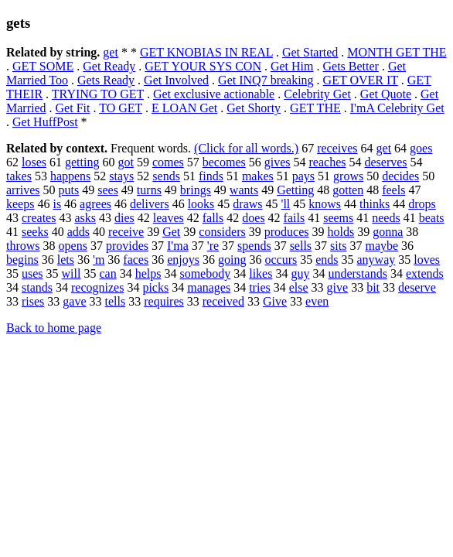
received (223, 301)
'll (286, 203)
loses (34, 162)
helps (148, 273)
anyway (376, 259)
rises (33, 301)
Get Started (310, 52)
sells (301, 245)
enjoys (183, 259)
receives (337, 148)
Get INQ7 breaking (266, 80)
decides (400, 176)
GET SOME (42, 66)
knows (324, 203)
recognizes (97, 287)
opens (73, 245)
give (338, 287)
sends (166, 176)
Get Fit (73, 107)
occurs (280, 259)
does (253, 217)
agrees (95, 203)
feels (393, 189)
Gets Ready (106, 80)
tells (115, 301)
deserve (417, 287)
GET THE (315, 107)
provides (127, 245)
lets (65, 259)
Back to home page (53, 327)
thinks (374, 203)
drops (422, 203)
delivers (149, 203)
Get (171, 231)
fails (294, 217)
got (125, 162)
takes (19, 176)
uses (32, 273)
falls (213, 217)
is (57, 203)
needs (386, 217)
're (213, 245)
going (232, 259)
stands (37, 287)
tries (260, 287)
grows (348, 176)
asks (85, 217)
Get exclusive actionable (213, 94)
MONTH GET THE (396, 52)
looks (201, 203)
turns (149, 189)
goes (421, 148)
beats (431, 217)
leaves (168, 217)
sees (107, 189)
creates (39, 217)
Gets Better (350, 66)
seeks (35, 231)
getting (82, 162)
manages (208, 287)
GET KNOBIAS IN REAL (206, 52)
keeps (20, 203)
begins (22, 259)
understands (357, 273)
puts (69, 189)
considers (222, 231)
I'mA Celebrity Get (397, 107)
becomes (224, 162)
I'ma (178, 245)
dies (124, 217)
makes (258, 176)
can (107, 273)
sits (338, 245)
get (110, 52)
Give (275, 301)
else (298, 287)
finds (211, 176)
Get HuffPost (45, 121)
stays (121, 176)
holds (340, 231)
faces (135, 259)
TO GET (120, 107)
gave (74, 301)
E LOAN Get (184, 107)
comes (168, 162)
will (71, 273)
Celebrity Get (317, 94)
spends (254, 245)
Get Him (292, 66)
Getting (295, 189)
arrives (23, 189)
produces (286, 231)
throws (23, 245)
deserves (386, 162)
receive (126, 231)
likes (260, 273)
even (317, 301)
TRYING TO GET (98, 94)
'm (98, 259)
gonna (388, 231)
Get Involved (176, 80)
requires (164, 301)
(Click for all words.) (246, 148)
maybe (381, 245)
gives (277, 162)
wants (244, 189)
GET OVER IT (360, 80)
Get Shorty (253, 107)
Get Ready (109, 66)
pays (303, 176)
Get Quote (385, 94)
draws (247, 203)
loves (427, 259)
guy (300, 273)
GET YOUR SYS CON (203, 66)
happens (70, 176)
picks (155, 287)
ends (326, 259)
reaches (327, 162)
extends (425, 273)
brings (195, 189)
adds (78, 231)
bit (373, 287)
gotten (347, 189)
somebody (204, 273)
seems (338, 217)
